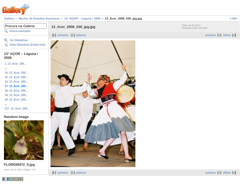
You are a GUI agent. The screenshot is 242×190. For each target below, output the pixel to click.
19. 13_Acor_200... (16, 95)
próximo (211, 35)
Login (233, 18)
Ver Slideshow (19, 40)
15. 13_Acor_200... (16, 77)
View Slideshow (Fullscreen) (27, 44)
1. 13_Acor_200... (15, 63)
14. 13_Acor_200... (16, 72)
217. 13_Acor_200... (17, 108)
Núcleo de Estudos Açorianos (39, 18)
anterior (81, 35)
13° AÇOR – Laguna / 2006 (82, 18)
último (227, 35)
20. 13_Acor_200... (16, 99)
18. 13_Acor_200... (16, 90)
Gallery (9, 18)
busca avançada (20, 31)
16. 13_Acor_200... (16, 81)
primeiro (63, 35)
